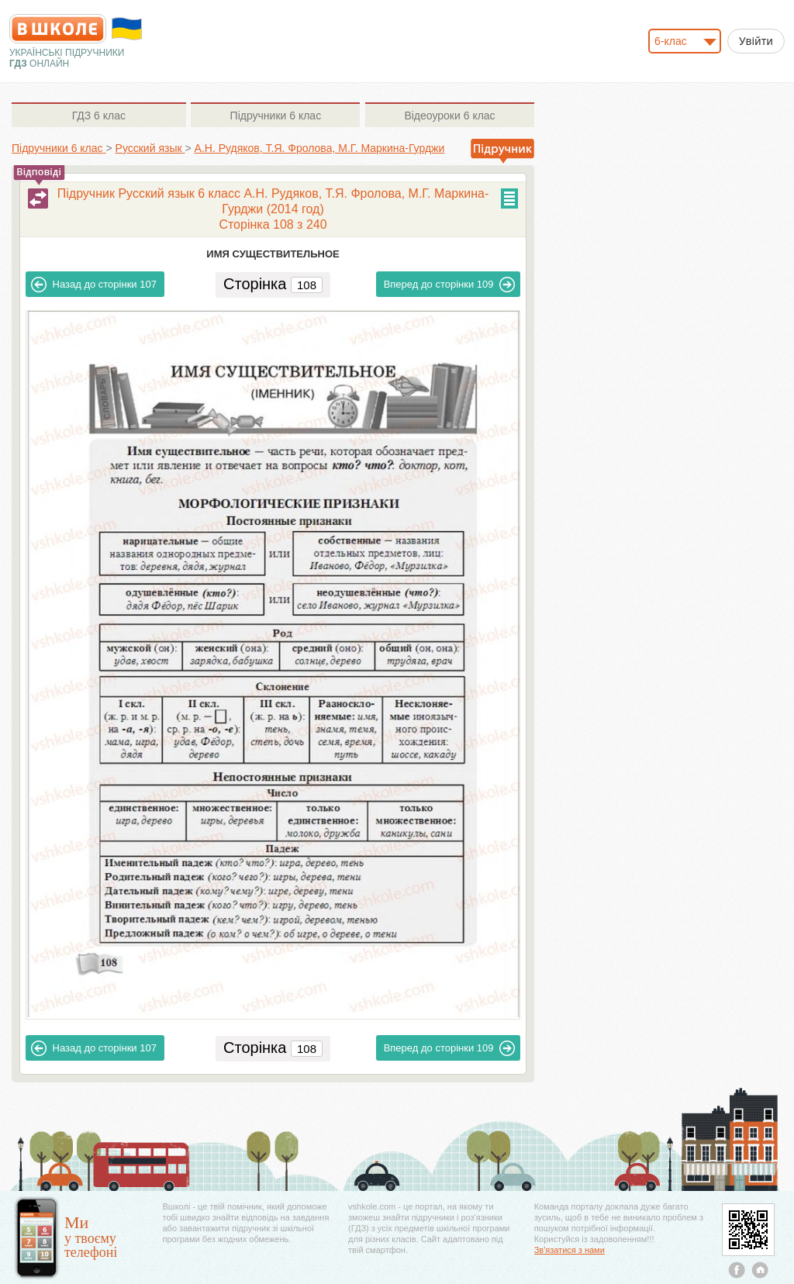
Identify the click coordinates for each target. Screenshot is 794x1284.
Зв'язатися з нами (569, 1250)
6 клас (99, 115)
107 (94, 284)
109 (450, 284)
